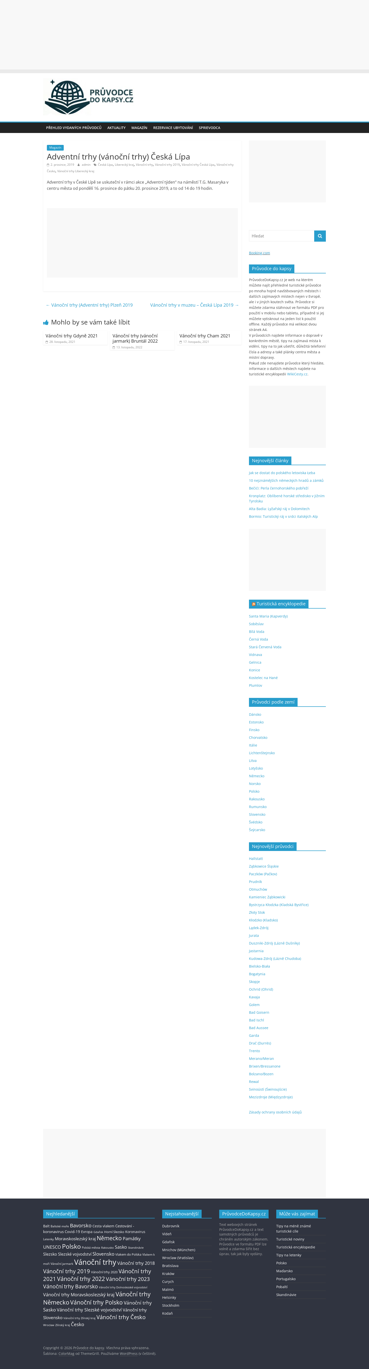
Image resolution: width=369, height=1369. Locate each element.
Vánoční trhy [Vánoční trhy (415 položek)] (95, 1262)
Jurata (254, 935)
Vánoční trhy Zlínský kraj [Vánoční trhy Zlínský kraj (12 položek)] (79, 1318)
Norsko (255, 783)
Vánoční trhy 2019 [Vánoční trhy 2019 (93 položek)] (66, 1271)
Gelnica (255, 662)
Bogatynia (257, 974)
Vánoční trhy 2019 (167, 165)
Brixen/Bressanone (264, 1066)
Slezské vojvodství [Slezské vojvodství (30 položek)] (75, 1254)
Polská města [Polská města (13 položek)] (91, 1247)
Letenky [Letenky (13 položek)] (48, 1239)
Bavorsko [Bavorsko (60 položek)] (81, 1225)
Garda (254, 1035)
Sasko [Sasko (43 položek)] (121, 1247)
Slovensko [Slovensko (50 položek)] (103, 1254)
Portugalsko (286, 1278)
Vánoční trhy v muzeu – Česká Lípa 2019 (194, 305)
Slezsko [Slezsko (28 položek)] (50, 1254)
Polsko (254, 791)
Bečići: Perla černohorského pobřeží (278, 488)
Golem (254, 1004)
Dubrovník (170, 1226)
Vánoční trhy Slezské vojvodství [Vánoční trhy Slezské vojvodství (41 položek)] (89, 1310)
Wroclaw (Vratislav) (177, 1257)
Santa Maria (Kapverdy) (268, 616)
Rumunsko (258, 806)
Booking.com (259, 253)
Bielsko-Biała (259, 966)
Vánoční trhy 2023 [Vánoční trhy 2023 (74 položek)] (128, 1278)
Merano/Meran (261, 1058)
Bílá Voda (256, 631)
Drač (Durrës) (260, 1043)
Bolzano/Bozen (261, 1074)
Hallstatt (256, 858)
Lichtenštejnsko (262, 752)
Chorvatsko (258, 737)
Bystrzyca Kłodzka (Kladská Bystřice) (278, 904)
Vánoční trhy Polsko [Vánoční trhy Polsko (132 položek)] (96, 1302)
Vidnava (255, 654)
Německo (256, 776)
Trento (254, 1050)
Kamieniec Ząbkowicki (267, 897)
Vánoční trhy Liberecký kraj (75, 171)
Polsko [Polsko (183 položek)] (71, 1246)
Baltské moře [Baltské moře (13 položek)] (60, 1226)
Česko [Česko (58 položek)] (77, 1324)
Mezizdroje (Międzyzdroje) (271, 1097)
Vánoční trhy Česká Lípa (198, 165)
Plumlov (255, 685)
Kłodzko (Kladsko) (263, 920)
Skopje (254, 981)
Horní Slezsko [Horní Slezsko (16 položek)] (114, 1232)
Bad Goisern (259, 1012)
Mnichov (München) (178, 1249)
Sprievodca (209, 127)
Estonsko (256, 722)
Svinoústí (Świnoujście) (268, 1089)
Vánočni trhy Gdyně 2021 (72, 336)
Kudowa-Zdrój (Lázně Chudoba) (275, 958)
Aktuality (116, 127)
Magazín (139, 127)
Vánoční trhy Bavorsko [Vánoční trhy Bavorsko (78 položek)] (70, 1286)
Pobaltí (282, 1286)
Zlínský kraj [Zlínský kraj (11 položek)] (62, 1325)
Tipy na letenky (288, 1255)
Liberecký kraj (124, 165)
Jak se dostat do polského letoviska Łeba (282, 472)
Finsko (254, 729)
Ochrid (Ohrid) (261, 989)
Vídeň (167, 1234)
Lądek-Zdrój (259, 927)
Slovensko (257, 814)
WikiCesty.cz (297, 374)
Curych (168, 1281)
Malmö (168, 1289)
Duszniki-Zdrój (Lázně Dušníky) (274, 943)
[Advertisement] (184, 34)
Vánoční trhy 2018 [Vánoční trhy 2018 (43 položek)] (136, 1263)
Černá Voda (258, 639)
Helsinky (169, 1297)
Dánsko (255, 714)
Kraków (168, 1273)
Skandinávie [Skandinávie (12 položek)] (136, 1247)
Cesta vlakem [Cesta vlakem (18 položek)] (103, 1226)
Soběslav (256, 623)
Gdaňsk (168, 1241)
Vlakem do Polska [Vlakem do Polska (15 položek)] (128, 1254)
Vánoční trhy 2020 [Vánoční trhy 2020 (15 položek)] (104, 1272)
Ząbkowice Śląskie (264, 866)
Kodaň (167, 1313)
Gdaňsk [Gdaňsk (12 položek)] (98, 1232)
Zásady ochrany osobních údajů (275, 1112)
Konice (254, 670)
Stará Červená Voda (265, 647)
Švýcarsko (257, 829)
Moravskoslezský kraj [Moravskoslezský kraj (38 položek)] (75, 1238)
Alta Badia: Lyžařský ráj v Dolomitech (279, 508)
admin (86, 165)
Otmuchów (258, 889)
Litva (253, 760)
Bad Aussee (258, 1027)
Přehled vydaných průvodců (73, 127)
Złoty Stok (257, 912)
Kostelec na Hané (263, 677)
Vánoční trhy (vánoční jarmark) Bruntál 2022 (135, 338)
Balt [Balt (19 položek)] (46, 1226)
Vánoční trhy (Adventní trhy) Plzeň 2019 (89, 305)
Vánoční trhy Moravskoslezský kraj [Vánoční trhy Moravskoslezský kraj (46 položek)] (79, 1295)
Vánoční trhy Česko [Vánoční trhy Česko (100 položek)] (121, 1317)
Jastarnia (256, 950)
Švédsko (255, 822)
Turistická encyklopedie (281, 604)
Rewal (254, 1081)
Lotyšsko (256, 768)
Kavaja (254, 997)
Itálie (253, 745)
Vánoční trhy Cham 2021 (205, 336)
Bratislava (170, 1265)
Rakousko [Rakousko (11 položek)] (107, 1247)
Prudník (255, 881)
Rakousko (257, 799)
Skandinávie (286, 1294)
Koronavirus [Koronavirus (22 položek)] (135, 1231)
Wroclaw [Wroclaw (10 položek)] (48, 1325)
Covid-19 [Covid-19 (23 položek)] (72, 1231)
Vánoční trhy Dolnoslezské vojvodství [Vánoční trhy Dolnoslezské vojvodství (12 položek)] (123, 1287)
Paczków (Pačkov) (263, 874)
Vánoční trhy (144, 165)
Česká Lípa (105, 165)
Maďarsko (284, 1271)
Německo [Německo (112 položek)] (109, 1238)
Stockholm (170, 1305)
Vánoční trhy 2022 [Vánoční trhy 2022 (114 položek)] (81, 1279)
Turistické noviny (290, 1239)
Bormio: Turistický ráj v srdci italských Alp (283, 516)
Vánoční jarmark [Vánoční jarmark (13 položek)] (62, 1264)
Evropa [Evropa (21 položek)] (86, 1231)
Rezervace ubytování (173, 127)
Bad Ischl (256, 1020)
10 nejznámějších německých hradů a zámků (286, 480)
